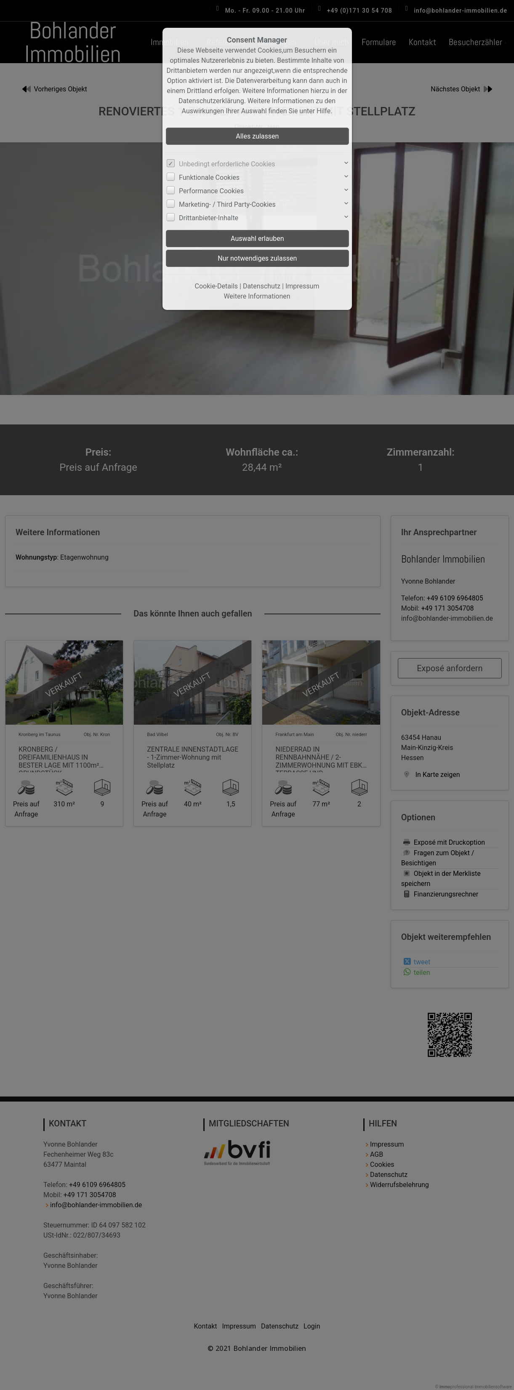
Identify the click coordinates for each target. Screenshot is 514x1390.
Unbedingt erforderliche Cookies (227, 164)
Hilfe (323, 111)
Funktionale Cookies (209, 177)
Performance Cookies (211, 191)
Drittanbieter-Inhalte (208, 218)
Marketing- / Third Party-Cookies (227, 204)
